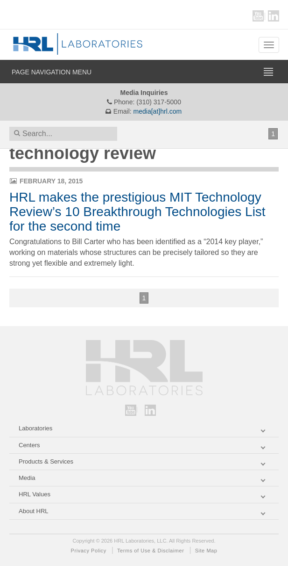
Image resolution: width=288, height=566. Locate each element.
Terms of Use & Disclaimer (150, 550)
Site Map (206, 550)
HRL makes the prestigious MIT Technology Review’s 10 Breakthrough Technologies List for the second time (137, 211)
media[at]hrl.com (157, 111)
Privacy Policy (88, 550)
